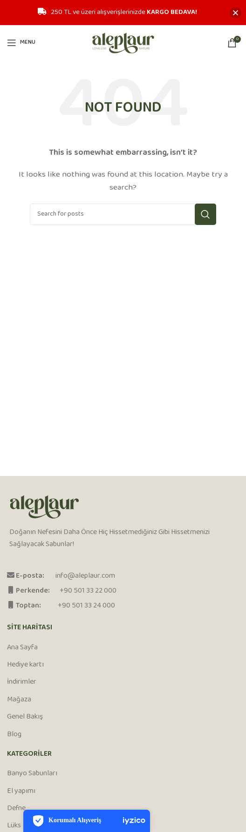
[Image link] (44, 507)
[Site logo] (123, 42)
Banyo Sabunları (32, 774)
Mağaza (19, 700)
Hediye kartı (25, 665)
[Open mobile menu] (21, 42)
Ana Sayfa (22, 648)
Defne (16, 809)
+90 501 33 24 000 (86, 606)
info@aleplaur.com (85, 576)
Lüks (14, 826)
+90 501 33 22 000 (88, 591)
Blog (14, 735)
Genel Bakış (25, 717)
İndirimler (21, 682)
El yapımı (21, 791)
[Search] (123, 214)
